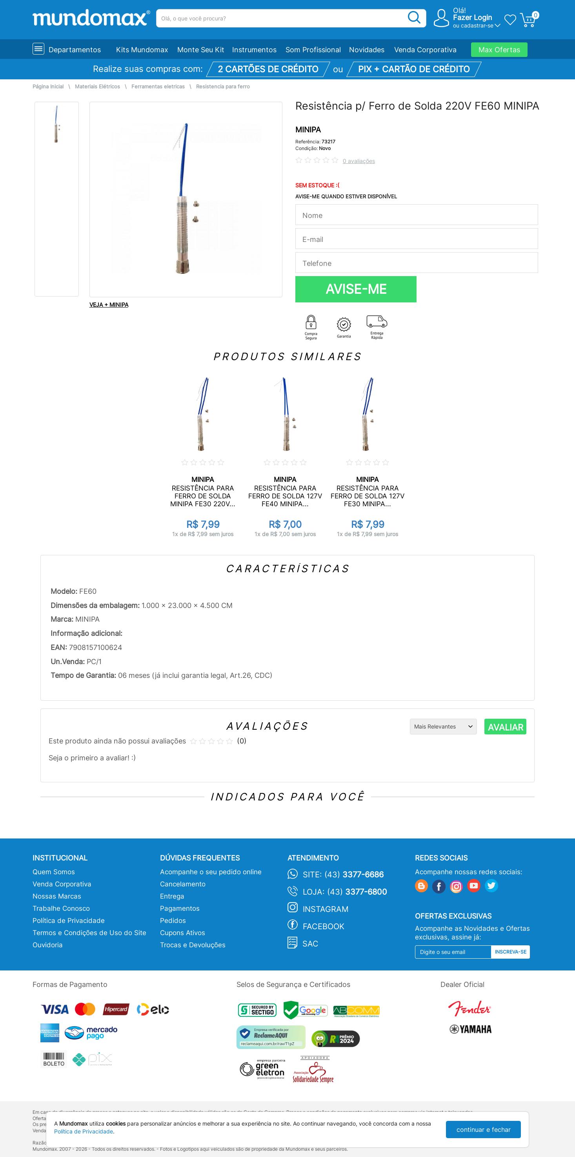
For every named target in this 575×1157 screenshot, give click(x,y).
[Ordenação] (443, 726)
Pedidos (173, 921)
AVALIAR (505, 727)
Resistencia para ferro (223, 87)
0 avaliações (359, 160)
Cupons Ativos (182, 933)
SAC (310, 943)
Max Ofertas (499, 50)
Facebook (323, 926)
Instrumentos (254, 50)
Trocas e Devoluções (193, 945)
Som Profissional (313, 50)
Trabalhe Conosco (61, 908)
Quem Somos (54, 872)
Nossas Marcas (57, 896)
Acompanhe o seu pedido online (211, 872)
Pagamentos (180, 908)
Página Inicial (48, 87)
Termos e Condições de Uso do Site (89, 933)
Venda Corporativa (425, 50)
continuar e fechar (484, 1129)
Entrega (172, 896)
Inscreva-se (510, 952)
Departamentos (75, 50)
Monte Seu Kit (200, 50)
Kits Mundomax (142, 50)
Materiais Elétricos (97, 87)
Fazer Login (472, 17)
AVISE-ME (356, 289)
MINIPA (308, 129)
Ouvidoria (48, 945)
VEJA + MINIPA (108, 304)
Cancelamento (183, 884)
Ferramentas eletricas (158, 87)
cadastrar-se (477, 25)
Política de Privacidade (69, 921)
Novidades (366, 50)
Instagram (326, 909)
